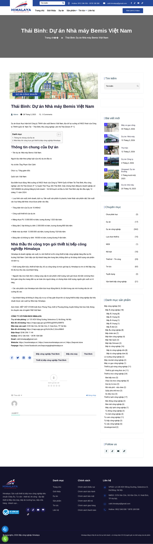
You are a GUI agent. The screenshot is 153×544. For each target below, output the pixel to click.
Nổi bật (122, 252)
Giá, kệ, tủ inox (111, 384)
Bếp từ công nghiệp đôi (115, 350)
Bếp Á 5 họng (111, 323)
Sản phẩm (71, 10)
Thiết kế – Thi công (122, 259)
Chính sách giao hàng (87, 505)
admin (14, 114)
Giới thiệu (51, 10)
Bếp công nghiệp (110, 306)
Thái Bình (88, 354)
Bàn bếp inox (110, 378)
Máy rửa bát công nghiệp (114, 360)
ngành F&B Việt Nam (33, 310)
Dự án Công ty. (127, 159)
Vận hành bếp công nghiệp (122, 281)
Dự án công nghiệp (27, 94)
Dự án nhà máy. (127, 185)
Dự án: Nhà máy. (128, 137)
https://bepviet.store (74, 342)
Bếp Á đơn (110, 327)
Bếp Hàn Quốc (110, 340)
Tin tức (81, 10)
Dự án (61, 10)
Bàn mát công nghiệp (113, 404)
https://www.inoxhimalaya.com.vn (52, 342)
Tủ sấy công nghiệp (112, 424)
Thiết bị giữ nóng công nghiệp (115, 367)
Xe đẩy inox (110, 394)
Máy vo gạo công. (128, 125)
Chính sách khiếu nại (86, 487)
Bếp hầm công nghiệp (113, 337)
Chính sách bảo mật (86, 496)
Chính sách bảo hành (86, 491)
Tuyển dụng (122, 274)
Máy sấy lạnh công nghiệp (115, 407)
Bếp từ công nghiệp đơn (115, 353)
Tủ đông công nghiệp (113, 411)
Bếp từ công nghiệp (113, 346)
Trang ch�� (52, 37)
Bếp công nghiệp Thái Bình (48, 354)
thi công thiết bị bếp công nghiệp (66, 254)
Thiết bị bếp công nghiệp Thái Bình (51, 360)
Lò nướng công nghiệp (113, 357)
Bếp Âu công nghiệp (113, 330)
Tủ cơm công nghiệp (112, 417)
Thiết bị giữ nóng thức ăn (115, 370)
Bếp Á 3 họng (111, 317)
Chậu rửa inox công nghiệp (115, 381)
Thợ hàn (124, 148)
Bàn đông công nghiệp (114, 401)
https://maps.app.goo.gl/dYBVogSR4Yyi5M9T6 (45, 323)
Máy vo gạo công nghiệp (114, 363)
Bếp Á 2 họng (111, 314)
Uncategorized (110, 427)
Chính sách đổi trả (85, 501)
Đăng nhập (91, 395)
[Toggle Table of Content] (57, 134)
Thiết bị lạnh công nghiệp (114, 397)
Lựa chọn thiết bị (122, 237)
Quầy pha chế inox (112, 391)
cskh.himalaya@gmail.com (27, 339)
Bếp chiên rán (110, 333)
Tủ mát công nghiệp (113, 414)
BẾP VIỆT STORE (27, 307)
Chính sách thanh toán (87, 510)
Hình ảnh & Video (133, 11)
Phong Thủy (46, 307)
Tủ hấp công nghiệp (112, 421)
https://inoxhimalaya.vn (28, 342)
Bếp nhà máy (72, 354)
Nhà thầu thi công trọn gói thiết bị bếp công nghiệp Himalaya (37, 141)
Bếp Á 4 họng (111, 320)
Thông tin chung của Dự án (24, 138)
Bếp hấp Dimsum (112, 343)
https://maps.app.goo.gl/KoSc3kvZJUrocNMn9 (45, 329)
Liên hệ (91, 10)
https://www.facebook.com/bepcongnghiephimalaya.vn (41, 346)
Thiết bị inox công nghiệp (114, 374)
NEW (122, 244)
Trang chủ (39, 10)
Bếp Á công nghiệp (112, 310)
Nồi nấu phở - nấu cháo (114, 387)
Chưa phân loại (122, 214)
